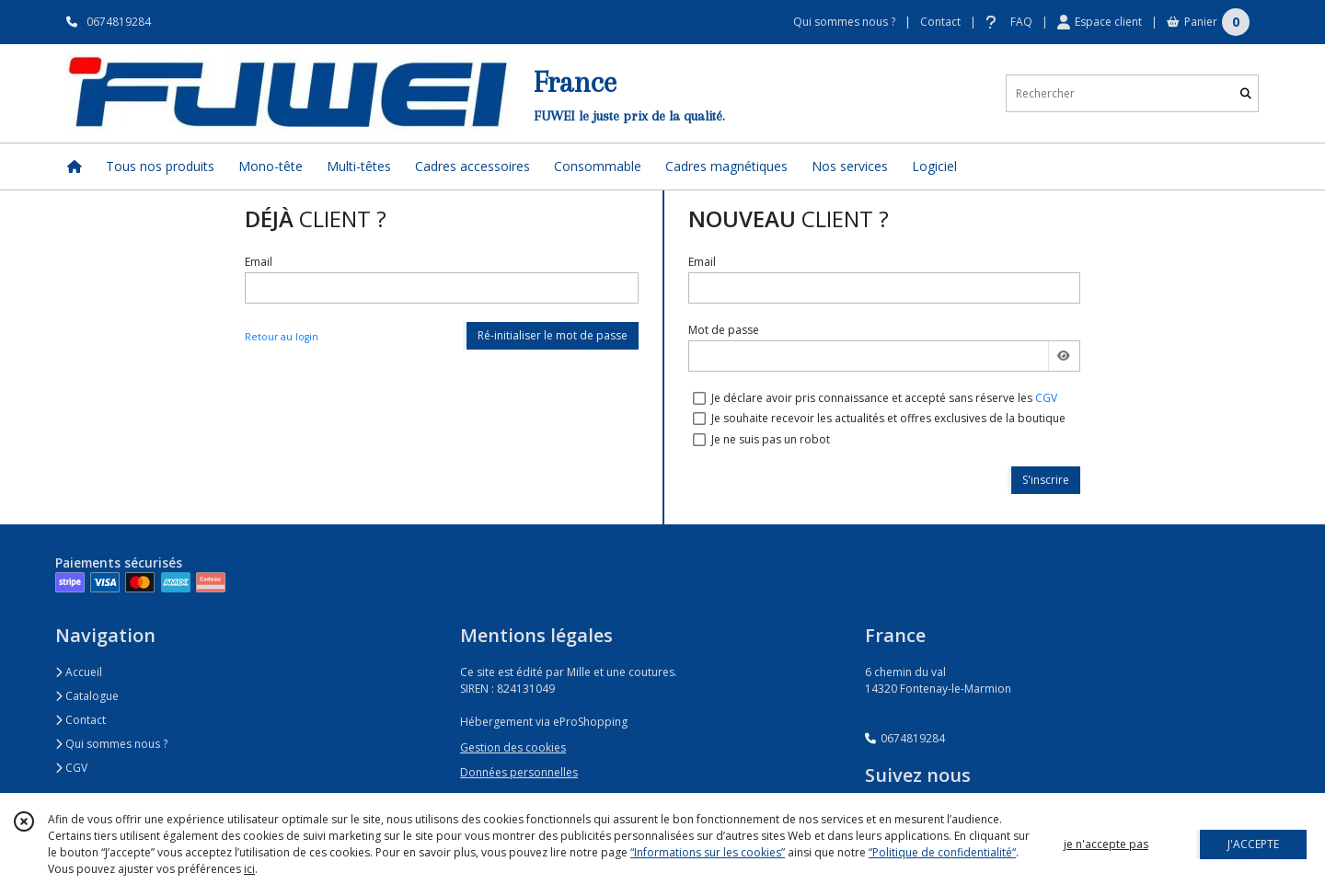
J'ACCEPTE (1253, 844)
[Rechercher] (1246, 93)
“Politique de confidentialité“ (942, 852)
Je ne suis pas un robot (770, 439)
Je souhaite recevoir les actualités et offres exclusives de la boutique (888, 418)
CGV (1046, 398)
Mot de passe (723, 330)
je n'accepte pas (1106, 844)
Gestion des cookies (513, 747)
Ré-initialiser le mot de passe (553, 335)
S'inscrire (1045, 480)
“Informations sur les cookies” (707, 852)
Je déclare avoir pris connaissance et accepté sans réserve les (884, 398)
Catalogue (87, 696)
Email (258, 262)
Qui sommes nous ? (111, 744)
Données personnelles (519, 772)
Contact (940, 21)
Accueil (78, 672)
